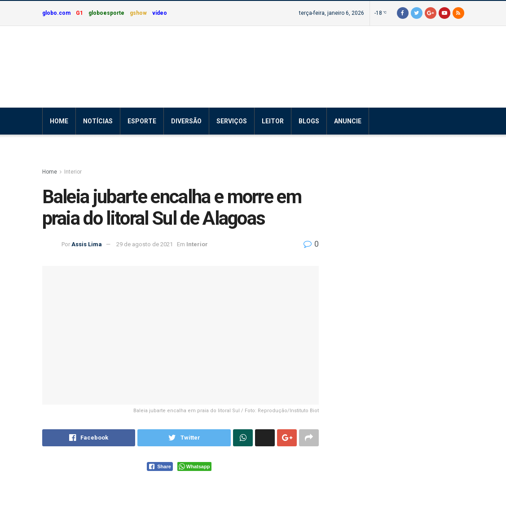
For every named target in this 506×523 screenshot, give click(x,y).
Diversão (186, 121)
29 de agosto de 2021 (144, 244)
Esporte (142, 121)
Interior (73, 172)
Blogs (309, 121)
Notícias (98, 121)
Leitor (273, 121)
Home (59, 121)
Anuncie (347, 121)
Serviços (231, 121)
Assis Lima (86, 244)
